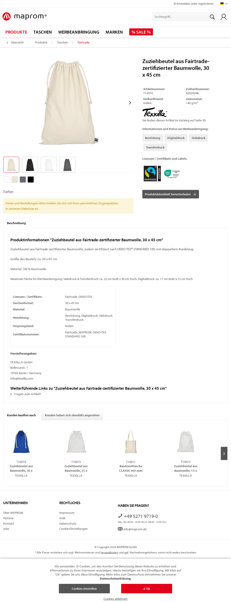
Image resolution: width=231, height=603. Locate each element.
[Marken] (114, 31)
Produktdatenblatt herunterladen (170, 193)
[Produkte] (16, 31)
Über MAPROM (13, 513)
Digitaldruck (176, 138)
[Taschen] (42, 31)
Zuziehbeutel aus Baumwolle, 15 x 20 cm (185, 468)
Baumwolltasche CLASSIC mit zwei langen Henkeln (131, 468)
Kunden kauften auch (21, 415)
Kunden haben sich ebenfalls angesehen (72, 415)
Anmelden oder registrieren (193, 4)
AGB (62, 518)
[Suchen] (212, 16)
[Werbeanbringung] (78, 31)
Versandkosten (109, 552)
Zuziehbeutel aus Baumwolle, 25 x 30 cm (76, 468)
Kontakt (8, 523)
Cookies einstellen (84, 589)
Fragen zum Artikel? (25, 394)
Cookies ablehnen (115, 599)
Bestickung (152, 138)
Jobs (6, 529)
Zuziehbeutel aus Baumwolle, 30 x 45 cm (21, 468)
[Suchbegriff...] (184, 16)
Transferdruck (155, 147)
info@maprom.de (132, 529)
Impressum (66, 513)
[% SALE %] (141, 31)
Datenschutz (67, 523)
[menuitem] (184, 16)
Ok (146, 589)
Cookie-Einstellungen (73, 529)
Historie (8, 518)
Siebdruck (198, 138)
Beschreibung (16, 223)
